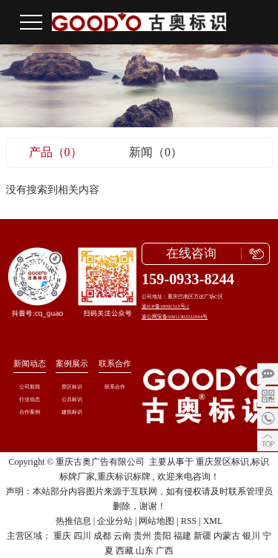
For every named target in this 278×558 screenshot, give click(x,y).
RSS (188, 521)
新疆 (202, 536)
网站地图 (156, 521)
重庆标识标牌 (123, 476)
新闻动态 (29, 363)
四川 (82, 536)
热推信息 (73, 521)
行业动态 (29, 399)
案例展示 (72, 363)
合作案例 (29, 411)
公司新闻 (29, 386)
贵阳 (162, 536)
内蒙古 (227, 536)
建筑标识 (72, 411)
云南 (122, 536)
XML (213, 521)
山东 (144, 550)
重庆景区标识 (222, 462)
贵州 (142, 536)
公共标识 (72, 399)
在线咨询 (191, 253)
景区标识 (72, 386)
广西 (164, 550)
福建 (182, 536)
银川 (251, 536)
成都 (102, 536)
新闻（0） (155, 152)
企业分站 (115, 521)
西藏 (124, 550)
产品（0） (55, 152)
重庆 (62, 536)
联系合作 (115, 363)
